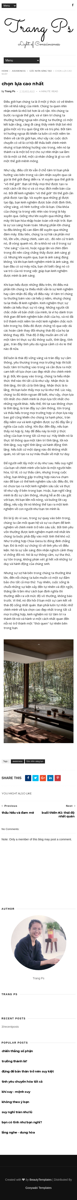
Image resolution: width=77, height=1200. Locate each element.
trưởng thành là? (15, 1061)
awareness (18, 71)
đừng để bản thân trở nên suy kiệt (28, 1071)
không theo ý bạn (15, 1102)
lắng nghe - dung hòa (18, 1132)
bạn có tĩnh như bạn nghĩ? (22, 1122)
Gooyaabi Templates (38, 1187)
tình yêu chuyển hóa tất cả (22, 1081)
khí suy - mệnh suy (16, 1092)
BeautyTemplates (41, 1179)
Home (5, 71)
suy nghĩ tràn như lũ (17, 1112)
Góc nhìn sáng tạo (41, 71)
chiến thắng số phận (17, 1051)
